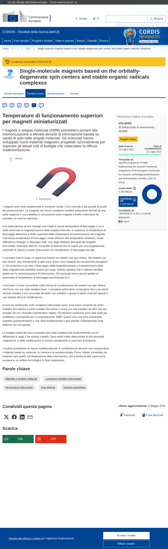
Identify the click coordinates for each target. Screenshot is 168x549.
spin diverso (48, 387)
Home (7, 40)
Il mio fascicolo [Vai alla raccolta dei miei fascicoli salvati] (152, 415)
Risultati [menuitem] (74, 93)
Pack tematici (21, 40)
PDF (53, 439)
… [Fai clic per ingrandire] (17, 48)
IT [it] (34, 105)
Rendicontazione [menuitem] (55, 93)
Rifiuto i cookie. (126, 543)
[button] (96, 18)
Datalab (92, 40)
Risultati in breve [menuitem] (35, 93)
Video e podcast (64, 40)
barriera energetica (74, 387)
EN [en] (12, 105)
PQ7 (28, 48)
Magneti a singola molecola (21, 378)
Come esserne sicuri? (63, 2)
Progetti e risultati (42, 40)
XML (20, 439)
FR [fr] (26, 105)
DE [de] (4, 105)
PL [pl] (41, 105)
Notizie (81, 40)
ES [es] (19, 105)
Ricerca (103, 40)
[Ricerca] (157, 18)
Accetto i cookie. (126, 535)
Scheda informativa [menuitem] (14, 93)
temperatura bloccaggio (19, 387)
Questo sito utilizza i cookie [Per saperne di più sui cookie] (25, 538)
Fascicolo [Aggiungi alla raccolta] (128, 415)
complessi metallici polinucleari (63, 378)
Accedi (81, 18)
